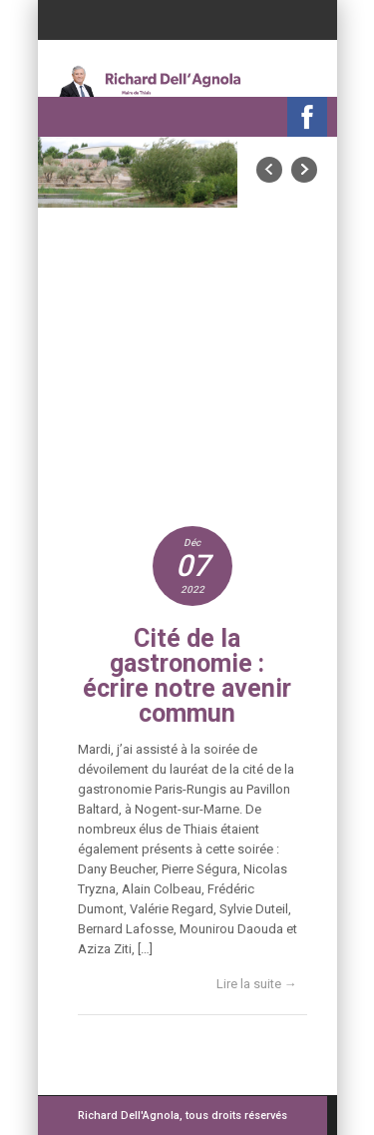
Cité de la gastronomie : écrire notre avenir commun (187, 676)
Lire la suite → (256, 983)
